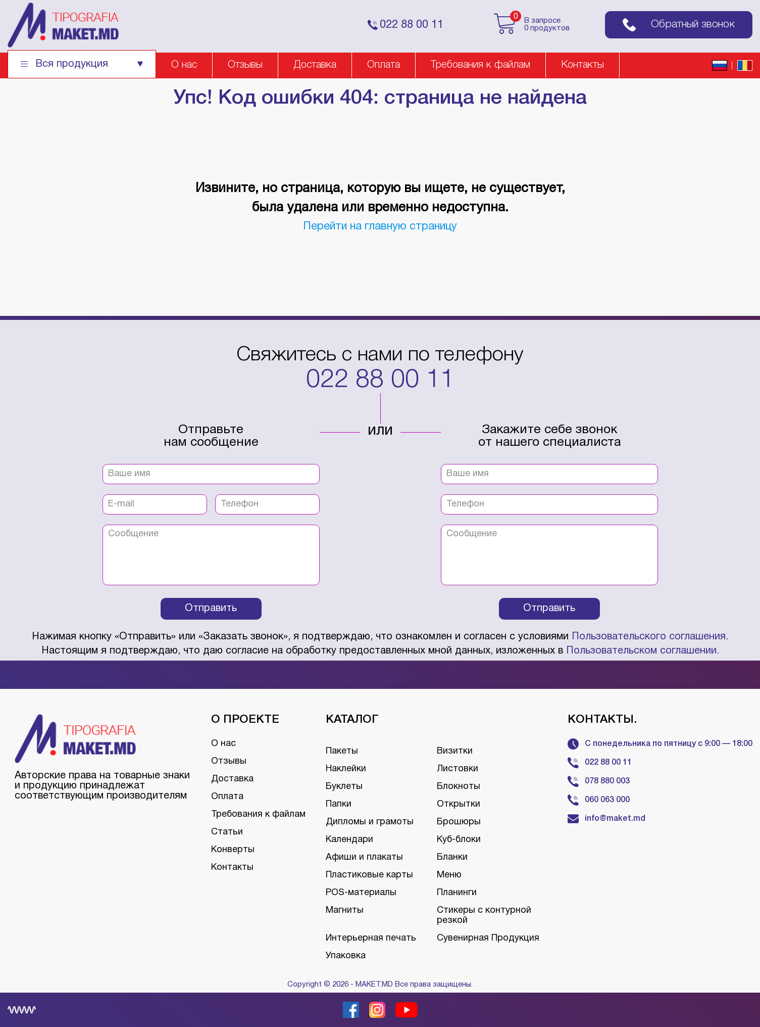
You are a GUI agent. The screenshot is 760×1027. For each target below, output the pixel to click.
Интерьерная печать (371, 938)
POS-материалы (361, 893)
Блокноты (458, 786)
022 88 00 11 (380, 380)
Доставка (314, 65)
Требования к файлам (480, 65)
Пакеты (342, 751)
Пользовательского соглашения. (650, 636)
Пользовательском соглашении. (642, 651)
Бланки (452, 857)
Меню (449, 875)
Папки (338, 804)
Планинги (457, 893)
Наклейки (346, 769)
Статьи (227, 832)
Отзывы (245, 65)
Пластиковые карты (369, 875)
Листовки (457, 769)
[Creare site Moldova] (22, 1009)
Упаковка (346, 956)
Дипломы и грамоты (370, 822)
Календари (349, 839)
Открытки (458, 804)
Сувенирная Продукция (488, 938)
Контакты (582, 65)
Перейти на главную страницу (380, 226)
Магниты (345, 910)
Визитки (455, 751)
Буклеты (344, 786)
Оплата (383, 65)
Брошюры (459, 822)
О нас (184, 65)
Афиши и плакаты (364, 857)
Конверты (233, 850)
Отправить (211, 608)
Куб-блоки (459, 839)
